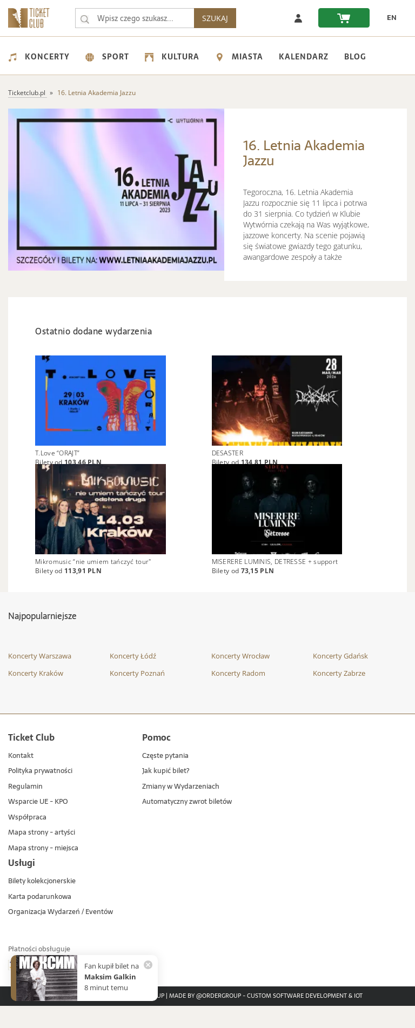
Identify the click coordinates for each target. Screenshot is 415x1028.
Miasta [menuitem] (239, 57)
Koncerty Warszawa (39, 678)
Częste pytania (165, 777)
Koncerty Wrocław (240, 678)
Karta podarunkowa (39, 918)
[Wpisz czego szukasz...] (85, 18)
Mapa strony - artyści (41, 855)
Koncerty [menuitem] (39, 57)
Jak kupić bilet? (165, 793)
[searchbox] (136, 18)
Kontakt (21, 777)
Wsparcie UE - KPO (38, 824)
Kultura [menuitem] (172, 57)
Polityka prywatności (40, 793)
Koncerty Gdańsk (340, 678)
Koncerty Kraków (35, 695)
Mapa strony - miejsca (43, 870)
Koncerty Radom (238, 695)
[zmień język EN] (388, 18)
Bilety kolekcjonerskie (42, 903)
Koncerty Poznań (137, 695)
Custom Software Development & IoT (305, 1018)
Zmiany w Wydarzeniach (180, 808)
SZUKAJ (219, 18)
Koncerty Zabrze (339, 695)
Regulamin (25, 808)
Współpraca (27, 839)
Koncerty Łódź (133, 678)
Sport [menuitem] (107, 57)
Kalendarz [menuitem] (304, 57)
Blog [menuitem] (355, 57)
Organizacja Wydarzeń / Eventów (60, 934)
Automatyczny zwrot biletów (187, 824)
